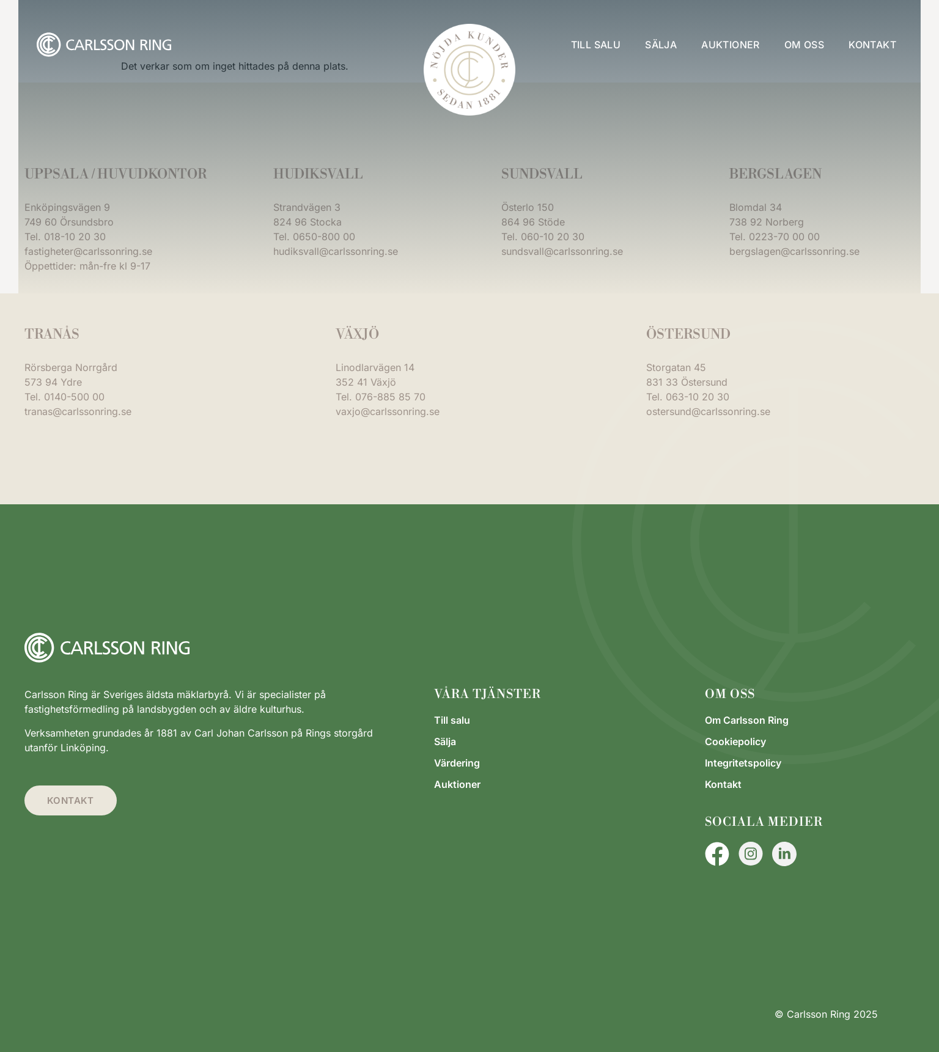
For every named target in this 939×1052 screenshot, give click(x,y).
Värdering (457, 763)
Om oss (804, 45)
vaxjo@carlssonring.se (388, 411)
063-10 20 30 (697, 397)
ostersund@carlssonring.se (708, 411)
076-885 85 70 (390, 397)
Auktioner (730, 45)
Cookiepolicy (735, 741)
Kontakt (872, 45)
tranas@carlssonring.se (77, 411)
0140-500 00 (74, 397)
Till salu (596, 45)
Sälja (661, 45)
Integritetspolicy (743, 763)
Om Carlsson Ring (747, 720)
